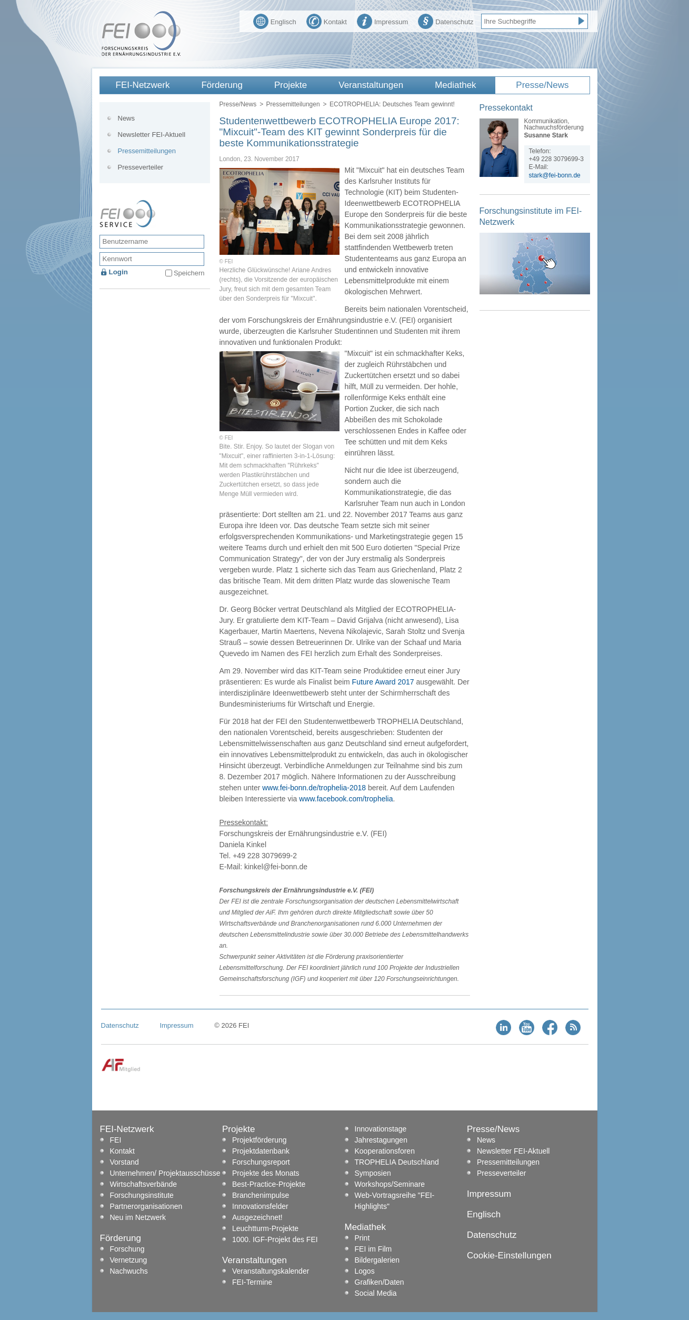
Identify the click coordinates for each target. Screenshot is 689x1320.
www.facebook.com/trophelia (346, 799)
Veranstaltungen (370, 85)
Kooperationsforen (385, 1151)
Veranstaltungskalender (270, 1271)
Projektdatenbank (260, 1151)
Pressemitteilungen (293, 104)
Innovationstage (381, 1129)
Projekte (290, 85)
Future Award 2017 (383, 682)
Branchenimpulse (260, 1195)
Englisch (274, 20)
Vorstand (124, 1162)
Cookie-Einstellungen (509, 1255)
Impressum (382, 20)
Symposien (373, 1173)
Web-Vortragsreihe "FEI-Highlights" (395, 1200)
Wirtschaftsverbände (143, 1184)
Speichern (189, 273)
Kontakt (326, 20)
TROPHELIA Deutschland (397, 1162)
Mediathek (455, 85)
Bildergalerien (377, 1260)
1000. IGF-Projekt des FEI (275, 1239)
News (126, 118)
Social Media (376, 1293)
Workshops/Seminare (390, 1184)
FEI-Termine (252, 1282)
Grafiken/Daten (379, 1282)
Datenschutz (445, 20)
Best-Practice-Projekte (268, 1184)
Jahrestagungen (381, 1140)
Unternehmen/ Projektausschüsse (165, 1173)
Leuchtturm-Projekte (265, 1228)
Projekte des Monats (265, 1173)
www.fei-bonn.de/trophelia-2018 (314, 787)
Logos (365, 1271)
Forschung (127, 1249)
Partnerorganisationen (146, 1206)
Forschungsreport (261, 1162)
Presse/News (542, 85)
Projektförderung (259, 1140)
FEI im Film (373, 1249)
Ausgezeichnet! (257, 1217)
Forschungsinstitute (142, 1195)
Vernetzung (128, 1260)
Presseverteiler (141, 167)
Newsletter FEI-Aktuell (152, 134)
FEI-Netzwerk (143, 85)
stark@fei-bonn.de (555, 175)
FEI (116, 1140)
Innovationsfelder (260, 1206)
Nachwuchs (129, 1271)
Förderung (221, 85)
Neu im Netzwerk (138, 1217)
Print (362, 1238)
